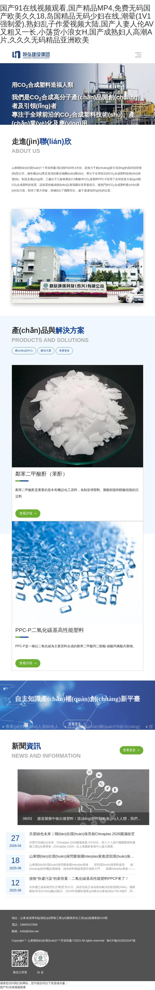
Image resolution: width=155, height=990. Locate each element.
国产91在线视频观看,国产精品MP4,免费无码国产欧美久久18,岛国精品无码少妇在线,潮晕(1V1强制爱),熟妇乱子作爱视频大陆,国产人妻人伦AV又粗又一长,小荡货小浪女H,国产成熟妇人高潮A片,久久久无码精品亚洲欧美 (77, 24)
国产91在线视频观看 (13, 988)
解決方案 (48, 351)
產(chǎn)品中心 (25, 351)
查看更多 (69, 351)
